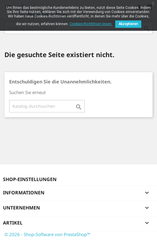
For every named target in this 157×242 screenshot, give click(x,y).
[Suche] (47, 106)
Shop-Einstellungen (30, 179)
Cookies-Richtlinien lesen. (91, 24)
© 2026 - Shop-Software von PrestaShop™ (47, 234)
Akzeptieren (128, 24)
